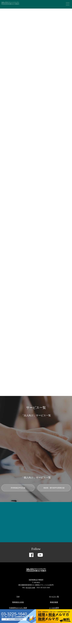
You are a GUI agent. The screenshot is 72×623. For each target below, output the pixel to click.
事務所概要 (54, 602)
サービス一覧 (54, 596)
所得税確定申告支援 (18, 488)
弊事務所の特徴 (18, 602)
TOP (18, 596)
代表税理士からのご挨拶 (18, 608)
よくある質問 (54, 608)
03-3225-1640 (30, 587)
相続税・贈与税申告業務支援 (54, 488)
